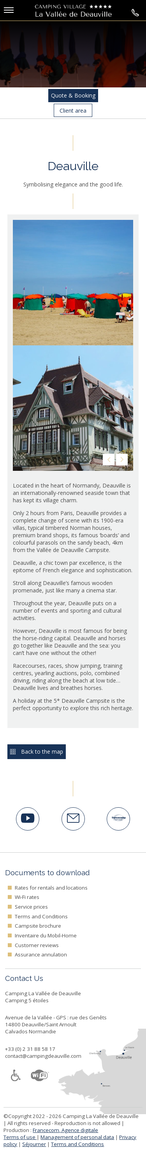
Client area (73, 110)
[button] (21, 11)
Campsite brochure (38, 925)
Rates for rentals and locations (51, 887)
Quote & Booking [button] (73, 95)
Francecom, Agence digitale (65, 1130)
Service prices (31, 906)
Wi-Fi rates (27, 896)
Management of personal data (77, 1137)
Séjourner (34, 1144)
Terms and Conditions (41, 916)
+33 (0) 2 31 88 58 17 (30, 1048)
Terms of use (20, 1137)
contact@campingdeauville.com (43, 1055)
